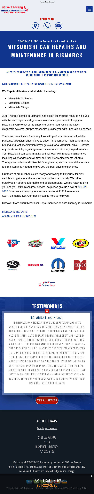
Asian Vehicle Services (19, 216)
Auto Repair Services (47, 428)
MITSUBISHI (61, 75)
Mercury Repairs (14, 211)
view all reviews (47, 400)
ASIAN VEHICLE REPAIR (39, 75)
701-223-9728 (25, 41)
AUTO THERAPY (15, 72)
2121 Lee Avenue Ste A (45, 41)
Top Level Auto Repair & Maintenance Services (55, 72)
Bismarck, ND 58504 (66, 41)
